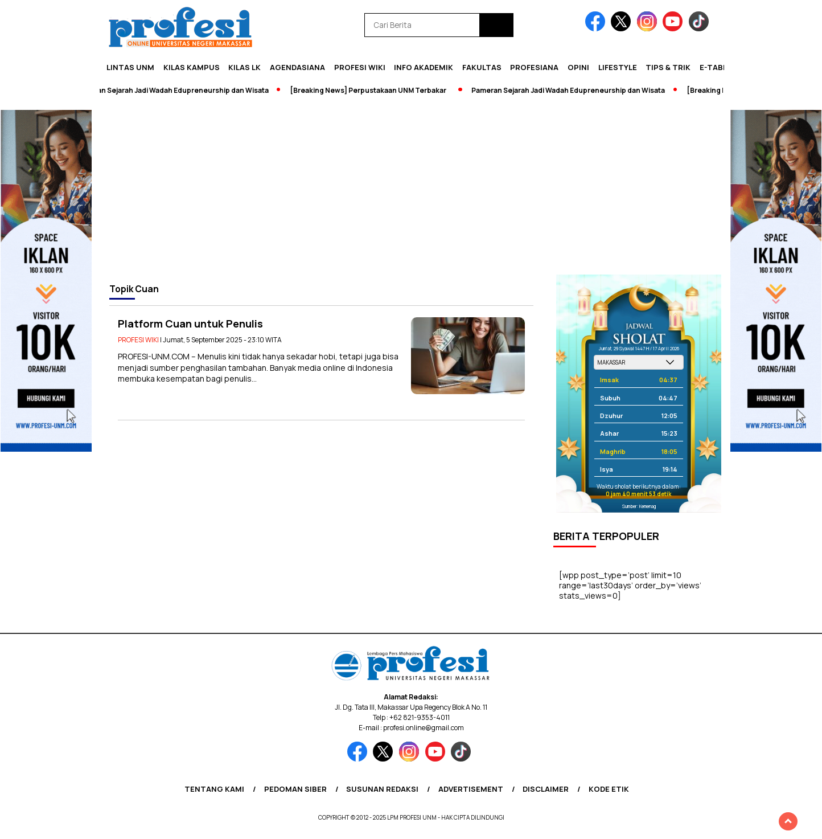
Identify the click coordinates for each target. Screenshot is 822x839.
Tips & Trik (668, 67)
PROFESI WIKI (359, 67)
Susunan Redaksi (382, 789)
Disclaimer (546, 789)
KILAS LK (244, 67)
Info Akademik (423, 67)
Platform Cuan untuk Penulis (190, 323)
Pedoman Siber (295, 789)
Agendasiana (297, 67)
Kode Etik (609, 789)
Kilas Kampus (191, 67)
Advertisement (470, 789)
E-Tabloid (720, 67)
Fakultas (482, 67)
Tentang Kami (214, 789)
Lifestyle (617, 67)
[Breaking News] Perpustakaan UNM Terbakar (372, 90)
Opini (578, 67)
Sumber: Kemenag (639, 506)
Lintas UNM (130, 67)
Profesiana (534, 67)
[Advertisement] (411, 189)
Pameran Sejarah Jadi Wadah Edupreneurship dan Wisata (176, 90)
